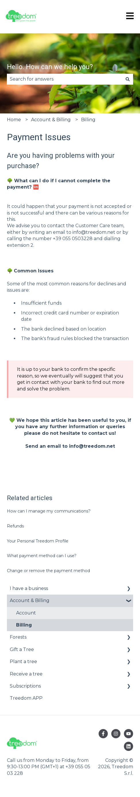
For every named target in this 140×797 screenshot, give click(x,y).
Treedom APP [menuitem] (26, 698)
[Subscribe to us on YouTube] (128, 733)
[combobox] (64, 79)
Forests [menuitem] (18, 637)
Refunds (15, 526)
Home (14, 119)
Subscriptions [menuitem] (25, 686)
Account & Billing (51, 119)
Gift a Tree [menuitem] (22, 649)
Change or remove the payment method (48, 570)
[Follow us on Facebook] (103, 733)
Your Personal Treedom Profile (37, 541)
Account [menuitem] (26, 613)
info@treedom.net (93, 232)
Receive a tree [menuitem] (26, 674)
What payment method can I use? (41, 555)
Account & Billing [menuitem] (29, 600)
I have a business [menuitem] (29, 588)
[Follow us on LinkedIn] (128, 746)
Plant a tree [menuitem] (23, 661)
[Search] (127, 79)
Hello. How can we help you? (50, 67)
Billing (88, 119)
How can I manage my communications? (49, 511)
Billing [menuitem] (24, 625)
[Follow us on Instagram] (115, 733)
